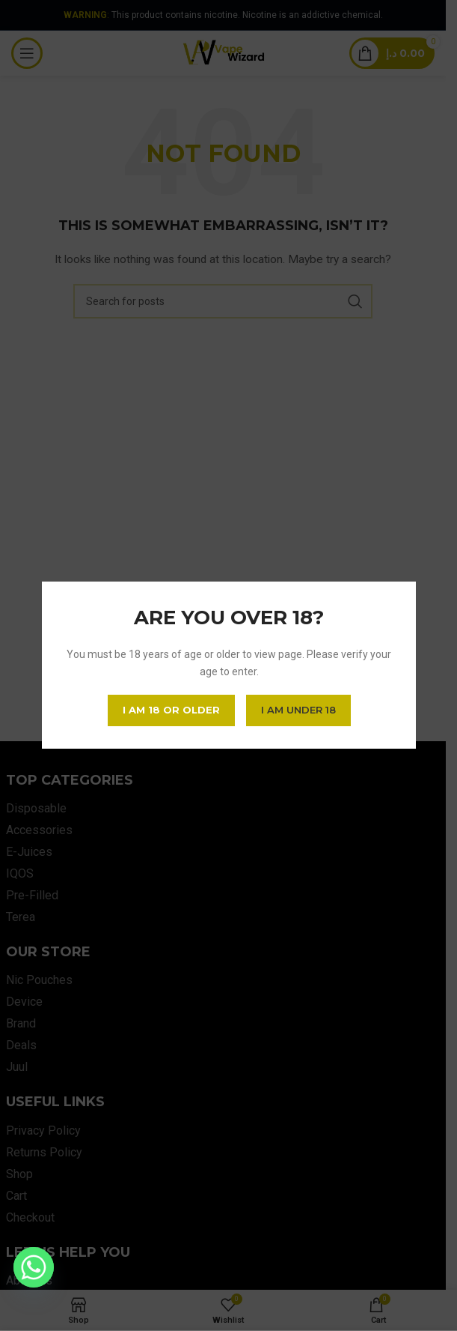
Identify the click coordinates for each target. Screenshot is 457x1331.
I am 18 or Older (170, 710)
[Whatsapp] (33, 1267)
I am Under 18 (297, 710)
